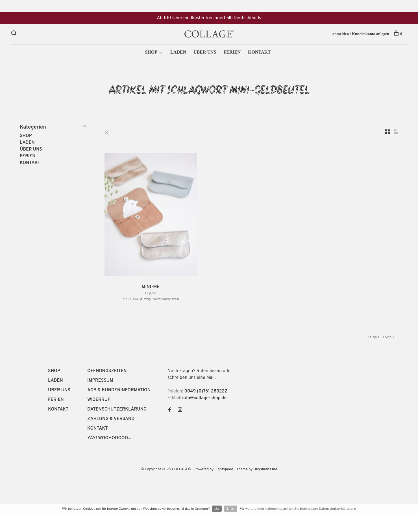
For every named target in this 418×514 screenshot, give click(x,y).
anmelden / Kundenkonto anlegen (360, 34)
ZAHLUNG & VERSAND (110, 419)
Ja (217, 509)
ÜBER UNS (204, 52)
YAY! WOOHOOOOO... (109, 439)
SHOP (151, 52)
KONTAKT (259, 52)
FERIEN (231, 52)
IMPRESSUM (100, 381)
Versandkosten (166, 299)
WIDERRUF (98, 400)
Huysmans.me (265, 470)
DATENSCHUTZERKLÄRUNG (117, 410)
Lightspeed (223, 470)
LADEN (178, 52)
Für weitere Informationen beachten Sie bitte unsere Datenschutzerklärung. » (298, 509)
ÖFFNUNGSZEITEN (107, 371)
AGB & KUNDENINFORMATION (119, 391)
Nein (230, 509)
